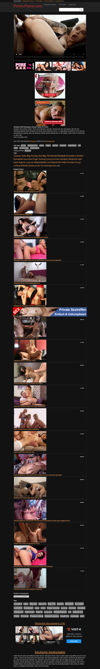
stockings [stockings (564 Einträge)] (48, 165)
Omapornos (59, 1)
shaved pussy (34, 148)
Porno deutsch (48, 1)
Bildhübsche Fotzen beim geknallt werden (28, 498)
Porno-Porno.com (28, 6)
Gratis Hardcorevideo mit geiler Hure (26, 338)
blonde (41, 145)
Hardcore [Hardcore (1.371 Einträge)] (72, 159)
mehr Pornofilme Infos (20, 137)
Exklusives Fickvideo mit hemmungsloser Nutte (30, 306)
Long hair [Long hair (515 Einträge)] (30, 162)
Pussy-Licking (24, 148)
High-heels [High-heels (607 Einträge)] (29, 612)
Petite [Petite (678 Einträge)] (63, 162)
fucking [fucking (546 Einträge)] (49, 159)
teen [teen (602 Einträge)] (54, 165)
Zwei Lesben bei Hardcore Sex (24, 452)
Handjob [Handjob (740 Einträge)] (64, 159)
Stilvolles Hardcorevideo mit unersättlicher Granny (31, 237)
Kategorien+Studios (50, 4)
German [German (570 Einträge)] (56, 159)
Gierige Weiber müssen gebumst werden (27, 191)
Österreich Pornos (28, 1)
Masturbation (72, 145)
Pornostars (62, 4)
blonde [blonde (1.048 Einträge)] (54, 156)
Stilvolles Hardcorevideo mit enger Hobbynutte (30, 406)
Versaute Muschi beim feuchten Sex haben (28, 383)
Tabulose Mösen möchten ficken (25, 361)
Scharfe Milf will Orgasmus (23, 214)
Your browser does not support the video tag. (50, 37)
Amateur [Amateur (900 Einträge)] (18, 156)
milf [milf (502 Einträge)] (48, 162)
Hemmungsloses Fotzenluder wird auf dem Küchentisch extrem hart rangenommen (42, 521)
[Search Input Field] (69, 9)
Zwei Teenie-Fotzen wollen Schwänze (26, 429)
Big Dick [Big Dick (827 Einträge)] (38, 156)
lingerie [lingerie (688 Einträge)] (22, 162)
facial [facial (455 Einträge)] (25, 159)
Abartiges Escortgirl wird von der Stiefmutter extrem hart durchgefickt (37, 260)
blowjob (48, 145)
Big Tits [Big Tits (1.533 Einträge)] (46, 155)
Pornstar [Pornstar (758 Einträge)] (70, 162)
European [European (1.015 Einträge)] (18, 159)
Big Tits (23, 145)
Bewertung (72, 4)
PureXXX (28, 150)
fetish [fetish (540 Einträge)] (30, 159)
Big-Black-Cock (32, 145)
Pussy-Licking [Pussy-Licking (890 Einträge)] (36, 616)
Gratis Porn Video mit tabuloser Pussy (27, 543)
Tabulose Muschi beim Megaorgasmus (27, 283)
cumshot (55, 145)
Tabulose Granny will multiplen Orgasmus (28, 589)
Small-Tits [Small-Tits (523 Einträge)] (39, 166)
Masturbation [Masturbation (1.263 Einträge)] (40, 162)
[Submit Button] (81, 9)
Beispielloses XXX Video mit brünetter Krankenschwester (33, 566)
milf (79, 145)
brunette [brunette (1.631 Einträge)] (70, 155)
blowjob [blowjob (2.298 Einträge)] (61, 155)
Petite (16, 148)
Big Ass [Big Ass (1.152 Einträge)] (30, 156)
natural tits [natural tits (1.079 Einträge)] (56, 162)
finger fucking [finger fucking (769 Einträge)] (39, 159)
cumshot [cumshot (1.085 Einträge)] (79, 156)
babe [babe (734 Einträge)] (24, 156)
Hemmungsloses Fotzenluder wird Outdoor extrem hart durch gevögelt (38, 475)
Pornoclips (39, 1)
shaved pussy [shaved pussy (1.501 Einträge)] (28, 165)
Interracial (63, 145)
